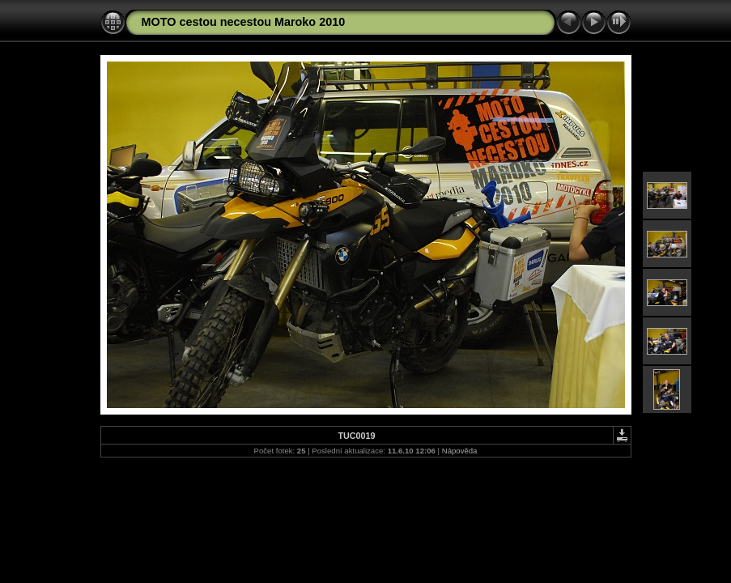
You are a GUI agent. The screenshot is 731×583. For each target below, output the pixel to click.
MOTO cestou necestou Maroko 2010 (244, 21)
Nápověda (460, 450)
